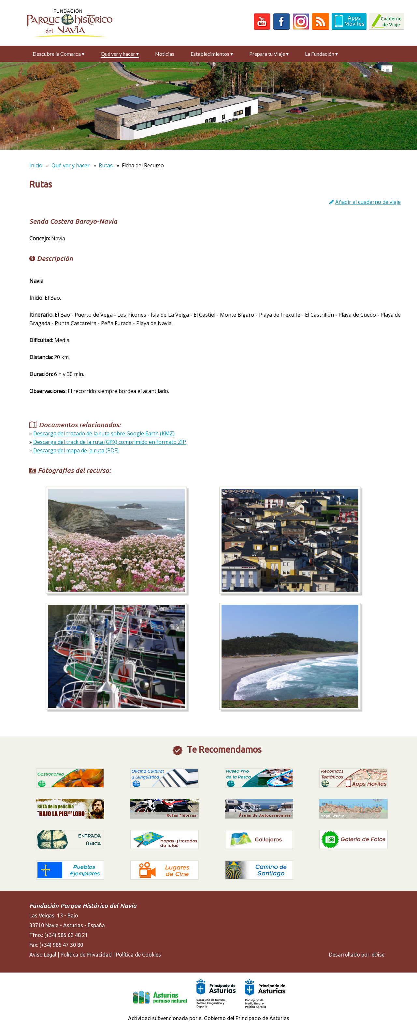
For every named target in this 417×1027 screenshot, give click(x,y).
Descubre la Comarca (58, 54)
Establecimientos (212, 54)
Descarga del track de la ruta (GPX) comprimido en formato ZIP (109, 442)
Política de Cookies (138, 955)
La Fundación (321, 54)
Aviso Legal (42, 955)
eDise (378, 955)
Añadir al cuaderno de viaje (368, 201)
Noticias (164, 54)
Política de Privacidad (86, 955)
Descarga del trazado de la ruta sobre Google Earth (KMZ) (104, 433)
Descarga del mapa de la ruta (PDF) (76, 450)
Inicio (35, 165)
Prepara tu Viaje (269, 54)
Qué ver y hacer (120, 54)
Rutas (106, 165)
